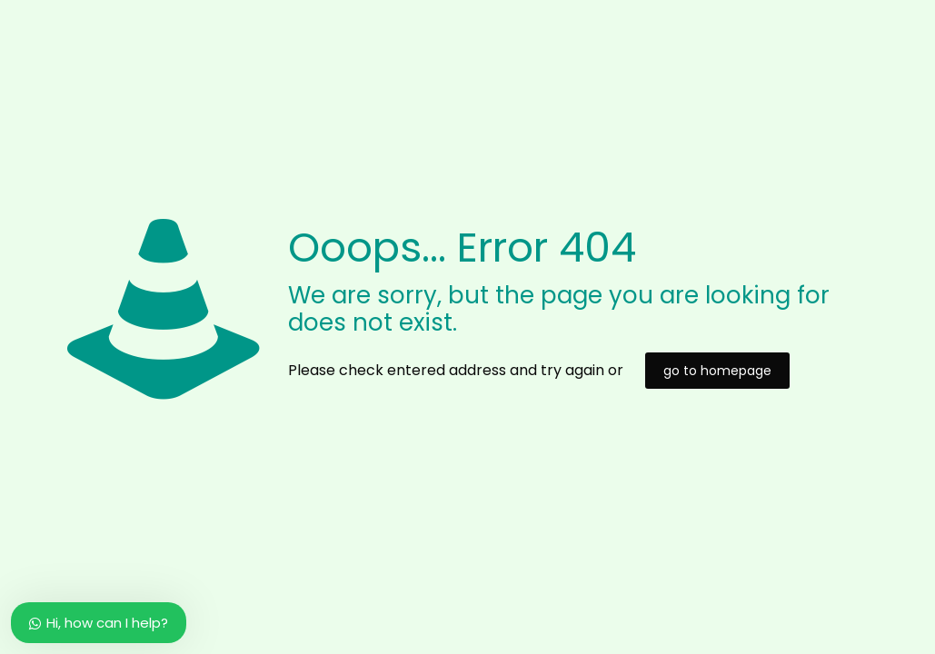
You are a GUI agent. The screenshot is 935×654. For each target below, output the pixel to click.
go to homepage (717, 371)
